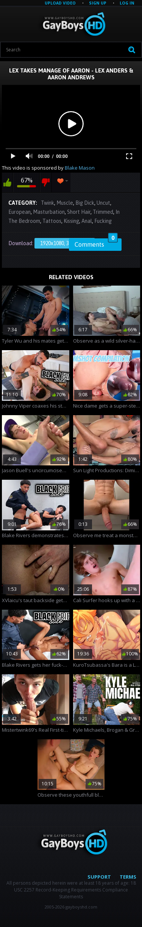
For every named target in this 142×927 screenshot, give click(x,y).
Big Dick (84, 203)
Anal (86, 221)
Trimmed (103, 212)
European (19, 212)
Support (99, 876)
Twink (47, 203)
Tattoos (51, 221)
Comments (96, 243)
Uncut (103, 203)
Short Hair (79, 212)
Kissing (71, 221)
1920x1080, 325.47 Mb (64, 243)
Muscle (64, 203)
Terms (128, 876)
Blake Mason (80, 167)
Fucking (103, 221)
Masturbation (49, 212)
